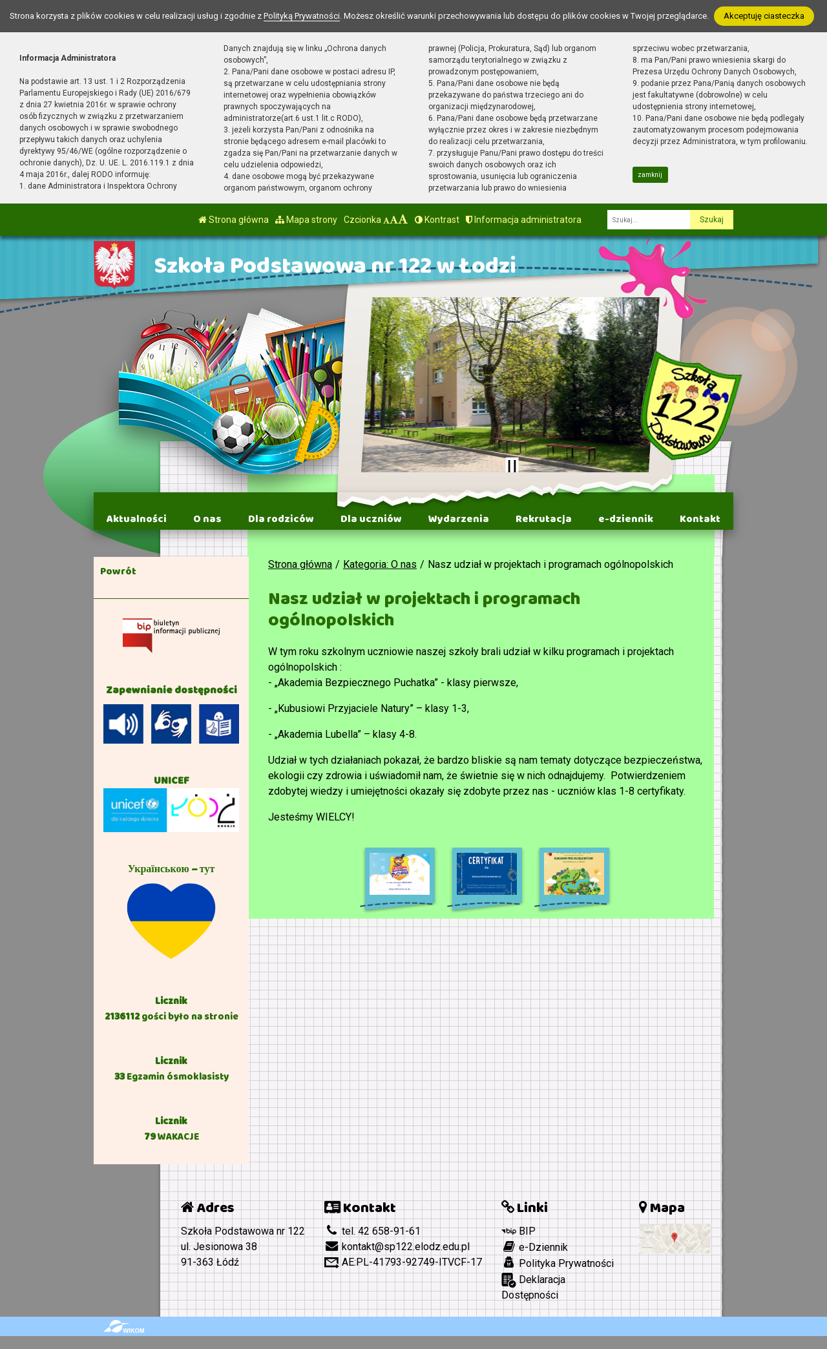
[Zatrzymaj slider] (512, 466)
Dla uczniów (371, 519)
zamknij (650, 174)
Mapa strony (306, 219)
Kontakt (700, 519)
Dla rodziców (281, 519)
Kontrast (437, 219)
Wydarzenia (458, 519)
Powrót (118, 571)
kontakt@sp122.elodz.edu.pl (397, 1246)
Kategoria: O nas (380, 564)
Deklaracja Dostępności (533, 1287)
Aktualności (137, 519)
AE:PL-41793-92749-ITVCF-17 (403, 1262)
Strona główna (233, 219)
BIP (518, 1231)
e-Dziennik (534, 1246)
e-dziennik (625, 519)
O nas (207, 519)
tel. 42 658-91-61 (372, 1231)
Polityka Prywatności (557, 1263)
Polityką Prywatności (302, 16)
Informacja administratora (523, 219)
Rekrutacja (544, 519)
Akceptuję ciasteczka (764, 16)
